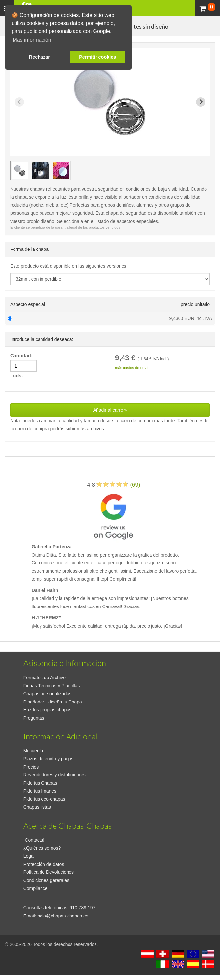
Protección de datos (43, 864)
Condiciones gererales (46, 880)
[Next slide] (200, 102)
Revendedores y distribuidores (54, 774)
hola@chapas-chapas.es (62, 915)
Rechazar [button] (39, 56)
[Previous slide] (19, 102)
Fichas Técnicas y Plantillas (51, 685)
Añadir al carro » (110, 410)
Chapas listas (37, 807)
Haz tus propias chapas (47, 709)
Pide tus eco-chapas (44, 799)
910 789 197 (83, 907)
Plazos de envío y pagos (48, 758)
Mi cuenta (33, 750)
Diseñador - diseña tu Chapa (52, 701)
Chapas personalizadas (47, 693)
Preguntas (33, 718)
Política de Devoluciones (48, 872)
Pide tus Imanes (39, 791)
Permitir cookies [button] (97, 56)
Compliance (35, 888)
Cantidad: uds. (23, 365)
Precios (31, 767)
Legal (29, 856)
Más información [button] (32, 40)
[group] (19, 170)
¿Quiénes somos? (42, 848)
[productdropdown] (110, 279)
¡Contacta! (34, 840)
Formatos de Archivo (44, 677)
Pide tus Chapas (40, 783)
